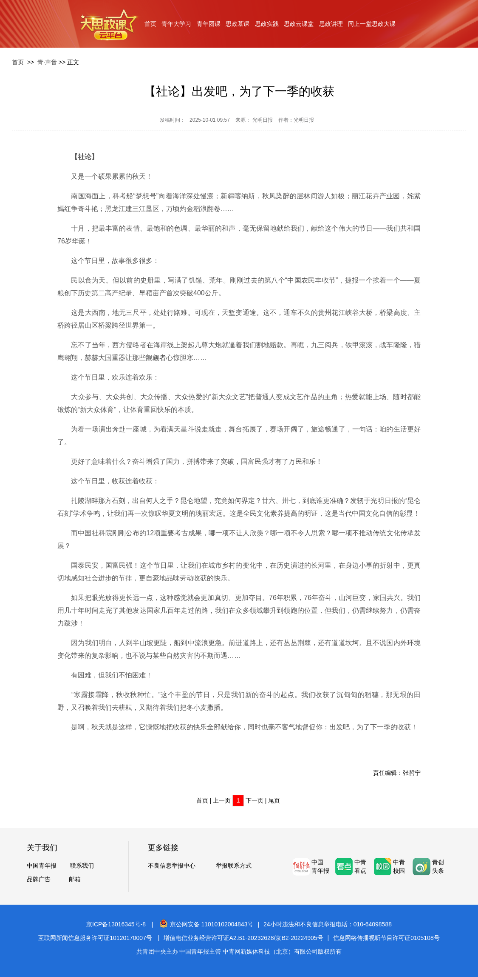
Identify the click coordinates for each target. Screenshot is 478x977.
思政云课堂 (299, 23)
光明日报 (262, 120)
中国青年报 (42, 865)
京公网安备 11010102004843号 (206, 924)
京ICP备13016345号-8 (116, 924)
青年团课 (209, 23)
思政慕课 (237, 23)
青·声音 (47, 62)
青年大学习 (176, 23)
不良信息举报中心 (171, 865)
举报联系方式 (234, 865)
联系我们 (82, 865)
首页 (150, 23)
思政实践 (267, 23)
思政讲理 (331, 23)
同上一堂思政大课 (372, 23)
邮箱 (75, 879)
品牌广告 (39, 879)
